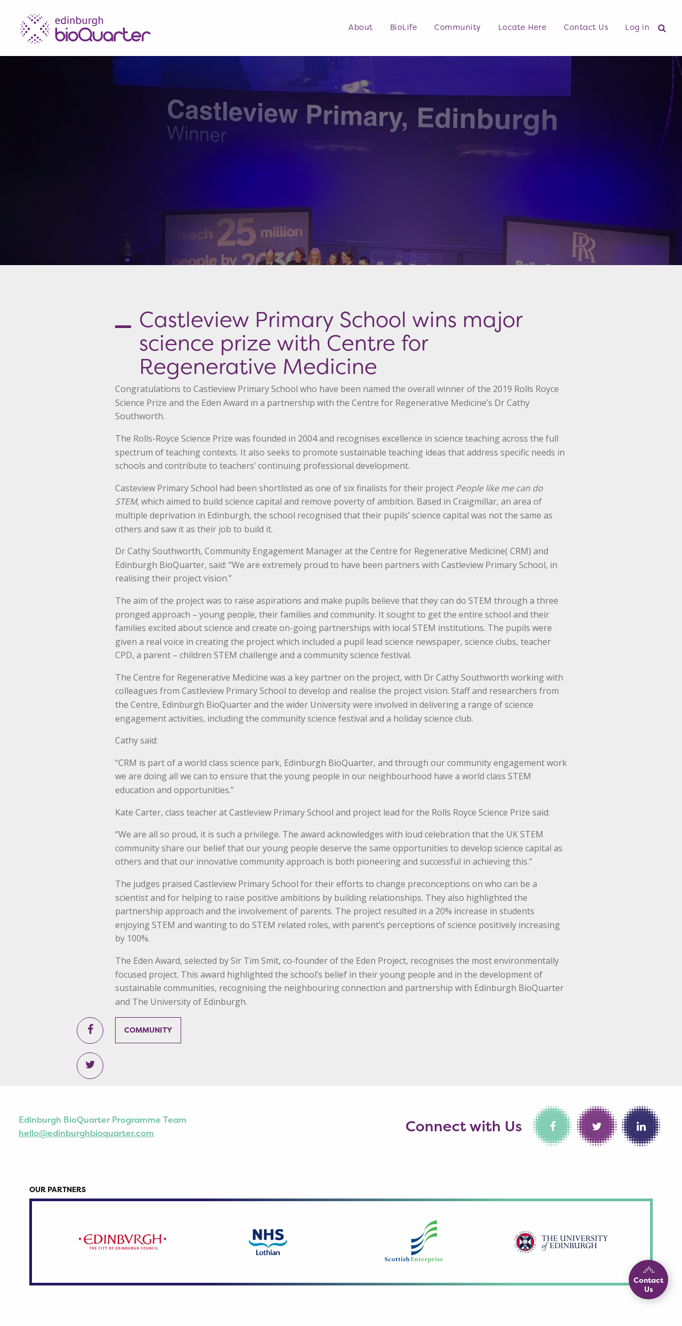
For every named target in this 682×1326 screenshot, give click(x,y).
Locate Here (522, 27)
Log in (637, 27)
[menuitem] (360, 27)
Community (457, 27)
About (360, 27)
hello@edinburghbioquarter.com (86, 1133)
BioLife (404, 27)
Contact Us (586, 27)
